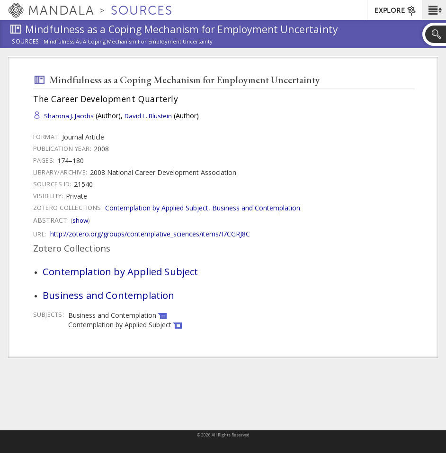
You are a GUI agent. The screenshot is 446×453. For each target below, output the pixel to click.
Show (80, 220)
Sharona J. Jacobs (69, 116)
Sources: (26, 42)
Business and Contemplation (256, 207)
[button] (434, 10)
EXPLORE (396, 11)
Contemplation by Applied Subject (156, 207)
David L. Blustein (148, 116)
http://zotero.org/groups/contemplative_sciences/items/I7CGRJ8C (150, 233)
